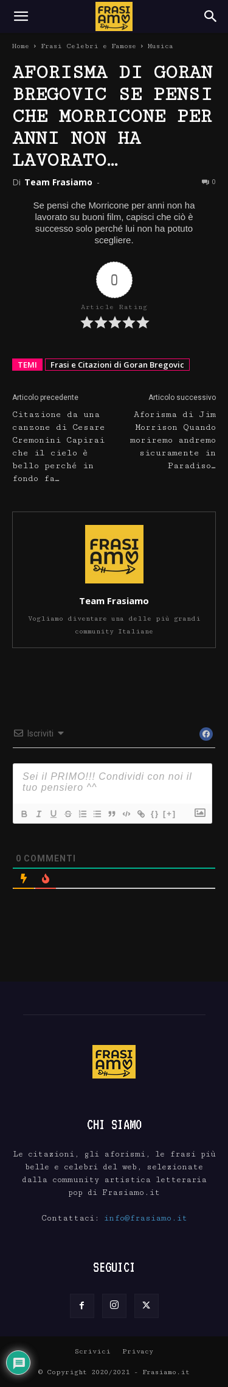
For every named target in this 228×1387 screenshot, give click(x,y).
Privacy (137, 1351)
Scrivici (93, 1351)
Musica (160, 46)
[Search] (211, 16)
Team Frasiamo (58, 182)
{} (155, 813)
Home (20, 46)
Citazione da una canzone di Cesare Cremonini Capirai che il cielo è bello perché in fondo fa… (58, 446)
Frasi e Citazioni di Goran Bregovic (117, 364)
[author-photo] (114, 583)
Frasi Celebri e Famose (88, 46)
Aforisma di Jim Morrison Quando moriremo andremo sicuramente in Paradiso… (173, 440)
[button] (20, 16)
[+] (169, 813)
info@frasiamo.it (145, 1218)
